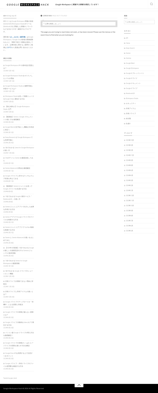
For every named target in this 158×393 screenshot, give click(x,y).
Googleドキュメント (133, 83)
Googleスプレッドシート (135, 73)
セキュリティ (131, 103)
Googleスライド (131, 78)
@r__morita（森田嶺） (18, 37)
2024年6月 (129, 170)
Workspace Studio (132, 98)
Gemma (128, 58)
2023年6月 (129, 226)
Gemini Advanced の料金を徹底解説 (17, 168)
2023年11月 (130, 201)
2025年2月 (129, 150)
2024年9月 (129, 160)
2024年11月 (130, 155)
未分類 (128, 119)
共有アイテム (131, 108)
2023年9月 (129, 211)
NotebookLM (130, 93)
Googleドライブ (131, 88)
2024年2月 (129, 185)
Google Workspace (132, 68)
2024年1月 (129, 190)
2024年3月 (129, 180)
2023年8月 (129, 216)
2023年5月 (129, 231)
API (127, 38)
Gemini (128, 53)
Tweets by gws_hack (10, 378)
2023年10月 (130, 206)
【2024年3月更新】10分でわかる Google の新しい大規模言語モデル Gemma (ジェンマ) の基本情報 (18, 250)
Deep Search (130, 48)
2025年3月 (129, 145)
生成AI (128, 124)
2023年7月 (129, 221)
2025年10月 (130, 140)
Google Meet (130, 63)
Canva (128, 43)
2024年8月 (129, 165)
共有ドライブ (131, 113)
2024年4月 (129, 175)
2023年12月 (130, 195)
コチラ (9, 47)
